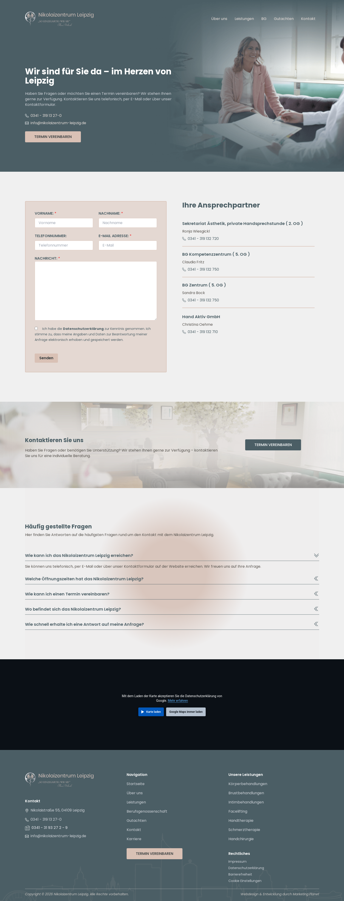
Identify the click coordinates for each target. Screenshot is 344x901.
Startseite (136, 783)
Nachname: (111, 213)
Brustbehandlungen (246, 793)
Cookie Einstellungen (245, 881)
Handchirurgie (241, 839)
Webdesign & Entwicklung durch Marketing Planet (280, 894)
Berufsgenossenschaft (147, 811)
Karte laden (153, 711)
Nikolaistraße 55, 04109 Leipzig (55, 810)
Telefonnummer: (51, 236)
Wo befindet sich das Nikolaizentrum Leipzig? (172, 609)
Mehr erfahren (178, 700)
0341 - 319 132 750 (200, 269)
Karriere (134, 839)
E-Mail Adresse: (115, 236)
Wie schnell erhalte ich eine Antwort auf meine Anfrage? (172, 624)
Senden (46, 358)
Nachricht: (47, 258)
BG (264, 18)
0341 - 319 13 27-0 (43, 115)
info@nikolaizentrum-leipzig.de (55, 123)
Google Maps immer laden (186, 711)
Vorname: (45, 213)
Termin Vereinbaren (53, 136)
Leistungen (244, 18)
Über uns (219, 18)
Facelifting (237, 811)
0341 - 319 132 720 (200, 238)
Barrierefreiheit (240, 874)
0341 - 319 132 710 (200, 331)
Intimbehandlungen (246, 802)
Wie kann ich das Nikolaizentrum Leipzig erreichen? (172, 555)
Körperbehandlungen (247, 783)
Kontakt (308, 18)
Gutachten (284, 18)
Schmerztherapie (244, 829)
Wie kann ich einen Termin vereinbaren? (172, 594)
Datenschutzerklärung (83, 328)
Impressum (237, 861)
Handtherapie (240, 820)
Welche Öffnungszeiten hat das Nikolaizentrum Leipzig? (172, 579)
